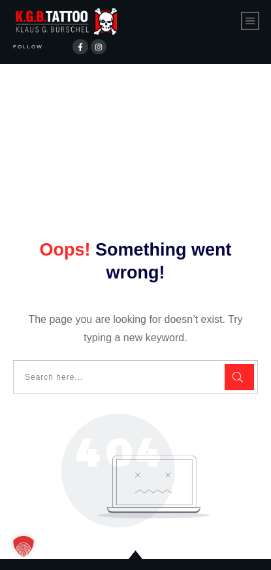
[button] (23, 546)
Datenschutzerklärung (95, 549)
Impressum (190, 549)
